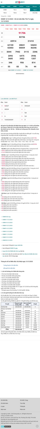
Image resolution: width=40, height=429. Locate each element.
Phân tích (22, 409)
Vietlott (21, 6)
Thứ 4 (34, 10)
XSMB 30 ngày (14, 248)
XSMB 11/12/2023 (7, 234)
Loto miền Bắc (4, 98)
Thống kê (22, 406)
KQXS (6, 254)
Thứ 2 (15, 10)
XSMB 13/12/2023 (18, 25)
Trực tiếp (22, 403)
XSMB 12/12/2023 (16, 70)
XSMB (2, 6)
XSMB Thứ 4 (9, 25)
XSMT (8, 6)
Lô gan (28, 6)
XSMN (15, 6)
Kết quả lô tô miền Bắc (9, 268)
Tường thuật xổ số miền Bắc (10, 265)
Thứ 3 (24, 10)
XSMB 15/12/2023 (7, 225)
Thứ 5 (4, 12)
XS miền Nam (4, 403)
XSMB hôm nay (7, 216)
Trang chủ (3, 16)
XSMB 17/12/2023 (7, 219)
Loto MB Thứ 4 (13, 98)
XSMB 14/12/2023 (28, 70)
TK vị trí (35, 6)
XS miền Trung (24, 400)
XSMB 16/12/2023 (7, 222)
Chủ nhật (35, 12)
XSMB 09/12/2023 (7, 240)
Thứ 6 (15, 12)
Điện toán (3, 409)
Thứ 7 (24, 12)
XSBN (25, 25)
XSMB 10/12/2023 (7, 237)
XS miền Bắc (4, 400)
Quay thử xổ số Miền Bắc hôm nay (11, 251)
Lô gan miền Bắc (18, 245)
